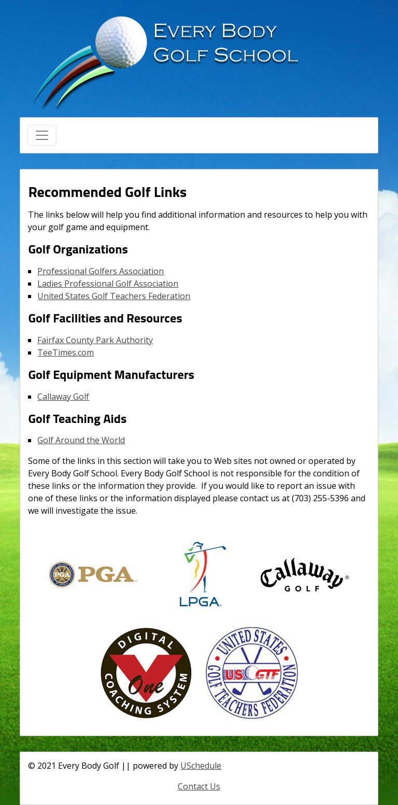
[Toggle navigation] (41, 135)
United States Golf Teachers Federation (113, 296)
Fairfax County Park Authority (95, 340)
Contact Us (199, 786)
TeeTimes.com (65, 352)
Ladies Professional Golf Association (107, 283)
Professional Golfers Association (100, 271)
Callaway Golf (63, 396)
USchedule (200, 765)
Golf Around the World (81, 440)
